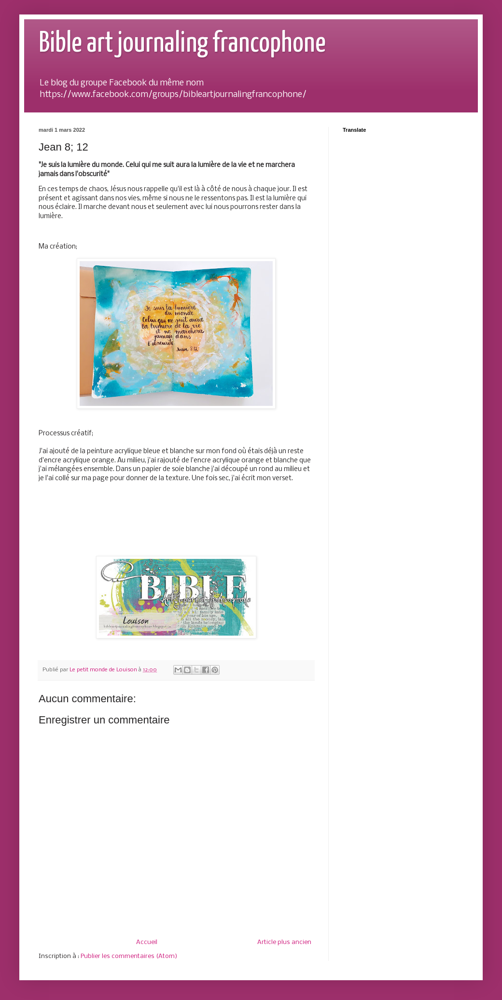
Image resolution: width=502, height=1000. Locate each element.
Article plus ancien (284, 942)
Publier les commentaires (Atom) (129, 956)
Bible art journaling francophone (182, 43)
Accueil (146, 942)
